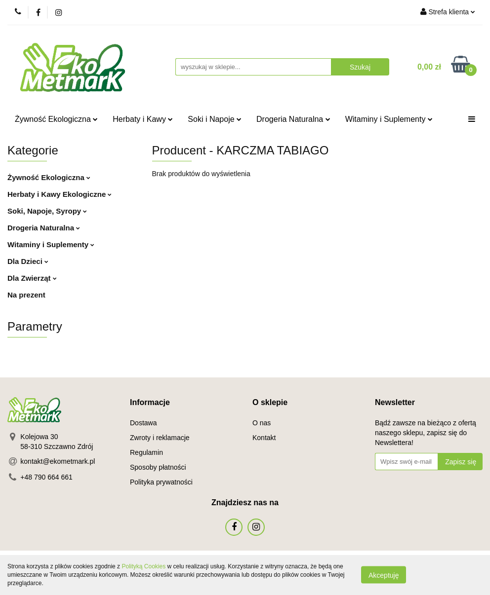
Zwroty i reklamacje (160, 438)
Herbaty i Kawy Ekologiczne (59, 194)
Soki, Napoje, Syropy (47, 211)
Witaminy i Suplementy (389, 119)
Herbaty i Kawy (143, 119)
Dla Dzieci (27, 261)
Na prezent (26, 295)
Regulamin (146, 452)
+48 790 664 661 (46, 477)
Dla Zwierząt (32, 278)
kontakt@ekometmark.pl (57, 461)
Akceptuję (383, 575)
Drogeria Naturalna (293, 119)
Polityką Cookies (143, 566)
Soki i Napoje (215, 119)
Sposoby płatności (158, 467)
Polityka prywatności (161, 482)
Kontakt (264, 438)
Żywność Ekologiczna (56, 119)
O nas (261, 423)
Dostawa (143, 423)
